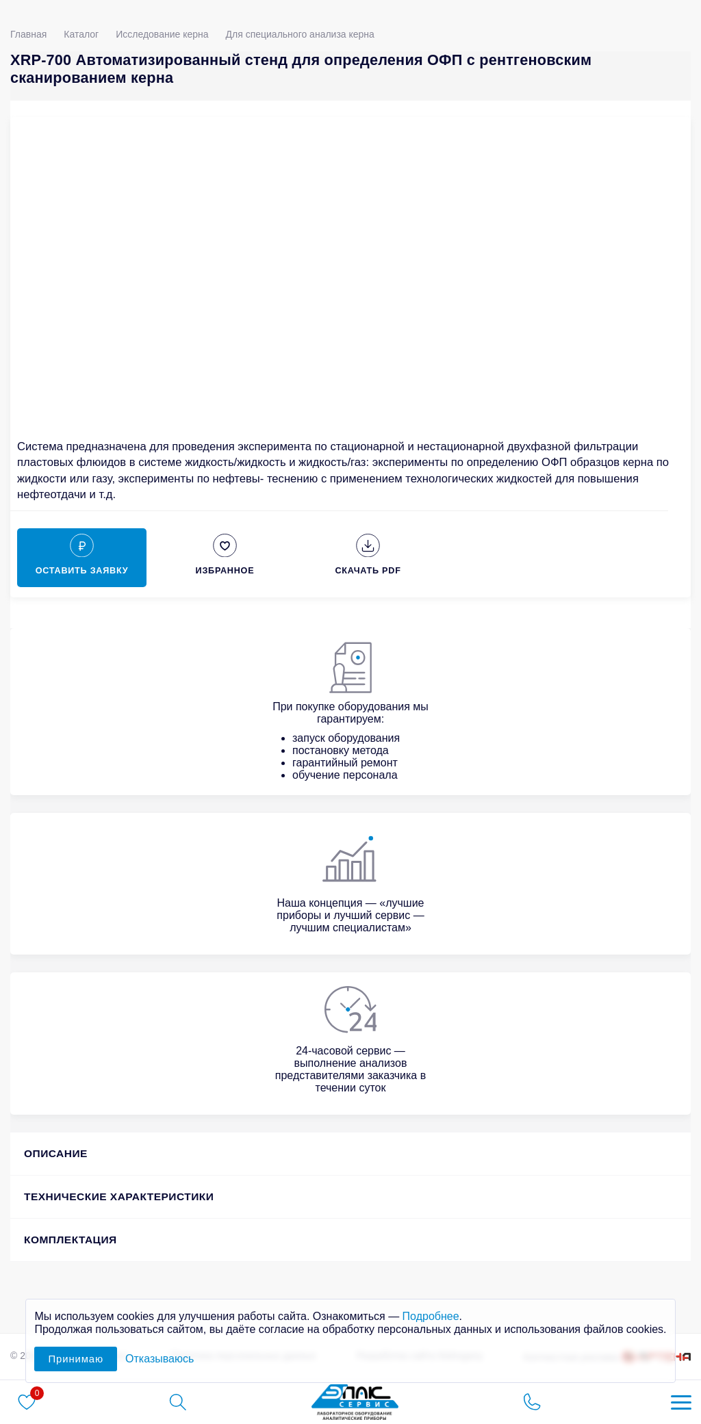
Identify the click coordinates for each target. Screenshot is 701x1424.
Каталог (81, 34)
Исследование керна (162, 34)
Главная (28, 34)
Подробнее (431, 1316)
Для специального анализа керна (300, 34)
